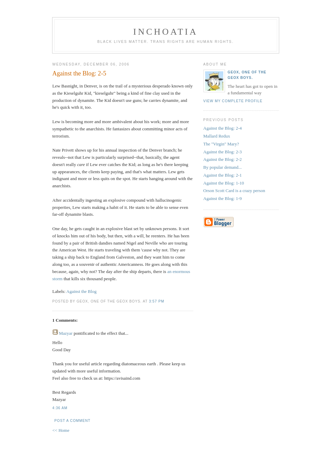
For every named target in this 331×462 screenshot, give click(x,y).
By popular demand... (222, 167)
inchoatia (165, 32)
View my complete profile (233, 101)
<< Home (61, 430)
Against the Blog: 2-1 (222, 175)
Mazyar (66, 333)
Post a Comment (73, 421)
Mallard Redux (216, 136)
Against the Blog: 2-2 (222, 159)
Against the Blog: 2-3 (222, 151)
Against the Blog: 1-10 (223, 183)
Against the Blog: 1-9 (222, 198)
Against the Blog (81, 291)
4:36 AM (60, 408)
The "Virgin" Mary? (221, 143)
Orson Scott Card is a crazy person (234, 190)
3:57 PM (156, 301)
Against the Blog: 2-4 (222, 128)
